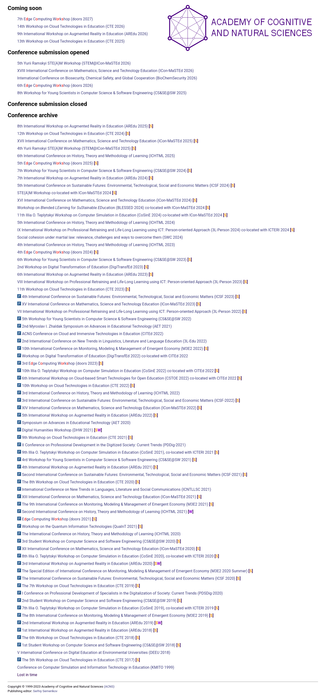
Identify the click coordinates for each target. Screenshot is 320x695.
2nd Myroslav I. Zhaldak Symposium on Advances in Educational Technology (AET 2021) (97, 326)
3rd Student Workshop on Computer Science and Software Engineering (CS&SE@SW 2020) (99, 541)
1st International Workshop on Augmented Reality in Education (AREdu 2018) (87, 630)
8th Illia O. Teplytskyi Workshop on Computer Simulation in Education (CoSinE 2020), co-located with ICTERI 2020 (118, 556)
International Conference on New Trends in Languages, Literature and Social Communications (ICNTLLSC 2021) (116, 489)
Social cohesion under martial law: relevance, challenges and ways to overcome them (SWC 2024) (100, 237)
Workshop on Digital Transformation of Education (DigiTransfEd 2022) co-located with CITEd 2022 (105, 356)
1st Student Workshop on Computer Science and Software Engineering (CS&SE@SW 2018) (98, 645)
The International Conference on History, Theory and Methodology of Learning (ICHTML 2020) (101, 534)
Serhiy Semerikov (45, 691)
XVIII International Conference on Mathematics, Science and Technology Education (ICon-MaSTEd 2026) (105, 70)
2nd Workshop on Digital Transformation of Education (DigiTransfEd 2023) (80, 267)
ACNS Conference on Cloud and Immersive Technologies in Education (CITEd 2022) (92, 333)
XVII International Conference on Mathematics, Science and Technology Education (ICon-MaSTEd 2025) (105, 141)
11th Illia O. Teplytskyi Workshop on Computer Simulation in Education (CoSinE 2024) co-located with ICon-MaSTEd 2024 (119, 215)
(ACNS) (109, 686)
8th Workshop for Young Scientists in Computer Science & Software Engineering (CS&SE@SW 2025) (102, 93)
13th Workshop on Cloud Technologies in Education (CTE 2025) (71, 41)
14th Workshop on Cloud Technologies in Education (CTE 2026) (71, 26)
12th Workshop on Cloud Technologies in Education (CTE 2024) (71, 133)
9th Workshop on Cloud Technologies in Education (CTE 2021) (74, 437)
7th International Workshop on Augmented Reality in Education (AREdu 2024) (82, 178)
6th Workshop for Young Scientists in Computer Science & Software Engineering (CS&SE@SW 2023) (102, 259)
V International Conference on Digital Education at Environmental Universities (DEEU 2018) (93, 652)
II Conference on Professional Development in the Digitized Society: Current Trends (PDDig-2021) (104, 445)
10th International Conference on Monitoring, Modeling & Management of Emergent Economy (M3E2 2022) (112, 348)
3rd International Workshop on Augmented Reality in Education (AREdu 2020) (87, 563)
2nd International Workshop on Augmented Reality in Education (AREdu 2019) (88, 623)
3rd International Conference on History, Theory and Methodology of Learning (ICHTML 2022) (101, 393)
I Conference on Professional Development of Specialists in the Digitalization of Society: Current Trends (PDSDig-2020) (122, 593)
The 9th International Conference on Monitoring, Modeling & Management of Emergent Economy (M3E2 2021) (115, 504)
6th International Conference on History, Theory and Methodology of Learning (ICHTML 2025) (96, 156)
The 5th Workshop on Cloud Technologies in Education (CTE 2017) (78, 660)
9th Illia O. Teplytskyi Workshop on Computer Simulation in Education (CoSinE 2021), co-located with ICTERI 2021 (118, 452)
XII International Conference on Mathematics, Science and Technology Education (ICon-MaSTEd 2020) (108, 548)
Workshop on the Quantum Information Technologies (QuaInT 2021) (79, 526)
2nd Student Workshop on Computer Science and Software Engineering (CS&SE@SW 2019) (99, 600)
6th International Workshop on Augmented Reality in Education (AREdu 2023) (82, 274)
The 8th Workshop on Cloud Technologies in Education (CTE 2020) (78, 482)
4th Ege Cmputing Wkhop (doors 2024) (55, 252)
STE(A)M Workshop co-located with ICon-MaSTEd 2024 (64, 193)
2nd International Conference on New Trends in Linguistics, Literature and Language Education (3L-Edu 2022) (114, 341)
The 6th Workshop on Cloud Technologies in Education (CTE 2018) (78, 637)
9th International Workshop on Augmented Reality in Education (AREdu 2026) (82, 34)
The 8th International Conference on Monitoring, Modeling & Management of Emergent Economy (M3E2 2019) (115, 615)
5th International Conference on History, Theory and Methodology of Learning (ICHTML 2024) (96, 222)
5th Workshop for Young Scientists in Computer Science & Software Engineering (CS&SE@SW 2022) (106, 319)
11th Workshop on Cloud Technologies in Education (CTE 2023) (71, 289)
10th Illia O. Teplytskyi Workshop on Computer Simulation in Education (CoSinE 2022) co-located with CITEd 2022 (118, 371)
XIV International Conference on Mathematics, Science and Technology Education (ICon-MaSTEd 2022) (109, 408)
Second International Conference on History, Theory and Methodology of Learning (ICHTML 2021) (104, 511)
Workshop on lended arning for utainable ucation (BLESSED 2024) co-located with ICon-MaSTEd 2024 (111, 207)
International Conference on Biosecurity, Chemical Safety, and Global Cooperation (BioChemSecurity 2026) (107, 78)
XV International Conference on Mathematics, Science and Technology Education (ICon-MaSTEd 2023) (108, 304)
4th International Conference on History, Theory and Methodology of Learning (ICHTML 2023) (96, 245)
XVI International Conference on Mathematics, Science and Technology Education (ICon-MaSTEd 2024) (104, 200)
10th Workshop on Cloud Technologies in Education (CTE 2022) (75, 385)
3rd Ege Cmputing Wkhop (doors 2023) (60, 363)
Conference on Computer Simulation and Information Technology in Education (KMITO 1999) (95, 667)
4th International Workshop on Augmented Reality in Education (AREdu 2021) (87, 467)
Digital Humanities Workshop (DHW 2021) (57, 430)
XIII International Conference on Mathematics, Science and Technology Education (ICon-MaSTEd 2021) (109, 497)
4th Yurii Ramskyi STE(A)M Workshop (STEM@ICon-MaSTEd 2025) (74, 148)
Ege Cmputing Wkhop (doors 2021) (56, 519)
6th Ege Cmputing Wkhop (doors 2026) (55, 85)
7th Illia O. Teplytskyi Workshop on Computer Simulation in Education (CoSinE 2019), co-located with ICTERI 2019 (118, 608)
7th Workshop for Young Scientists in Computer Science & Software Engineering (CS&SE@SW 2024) (102, 170)
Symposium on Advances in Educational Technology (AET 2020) (76, 422)
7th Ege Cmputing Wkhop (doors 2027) (55, 19)
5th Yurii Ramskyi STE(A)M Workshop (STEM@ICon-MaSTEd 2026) (74, 63)
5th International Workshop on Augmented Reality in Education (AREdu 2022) (87, 415)
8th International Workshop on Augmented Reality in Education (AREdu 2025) (82, 126)
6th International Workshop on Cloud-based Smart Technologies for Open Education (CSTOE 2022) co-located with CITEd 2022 (129, 378)
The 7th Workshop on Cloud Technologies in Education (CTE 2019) (78, 586)
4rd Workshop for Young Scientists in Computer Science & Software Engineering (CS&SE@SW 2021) (106, 460)
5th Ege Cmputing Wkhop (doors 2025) (55, 163)
